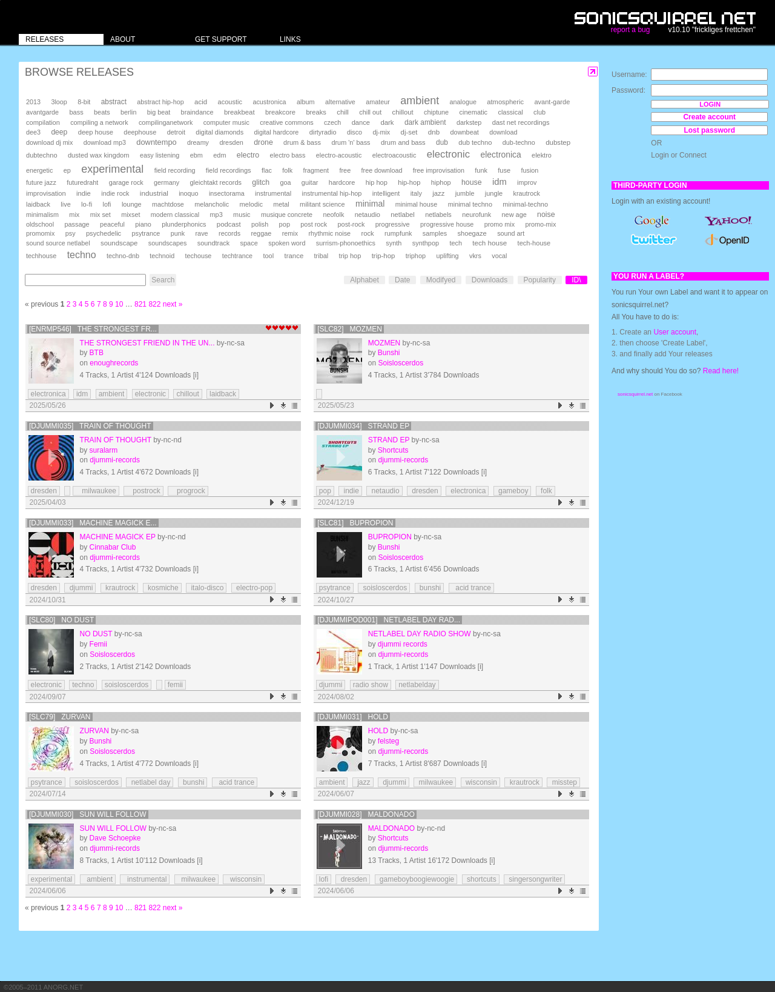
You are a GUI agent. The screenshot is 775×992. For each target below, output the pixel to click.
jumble (465, 193)
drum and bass (403, 142)
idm (499, 182)
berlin (128, 112)
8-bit (84, 101)
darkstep (469, 122)
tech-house (534, 243)
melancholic (211, 204)
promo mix (499, 224)
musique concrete (286, 214)
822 (154, 304)
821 (140, 304)
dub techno (475, 142)
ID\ (576, 280)
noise (546, 214)
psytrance (146, 233)
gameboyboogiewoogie (416, 879)
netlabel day (149, 782)
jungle (494, 193)
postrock (143, 491)
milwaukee (96, 491)
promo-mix (540, 224)
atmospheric (505, 101)
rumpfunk (398, 233)
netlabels (438, 214)
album (306, 101)
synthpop (425, 243)
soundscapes (167, 243)
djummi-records (115, 460)
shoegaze (471, 233)
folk (287, 170)
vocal (499, 255)
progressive (392, 224)
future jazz (41, 182)
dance (361, 122)
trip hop (350, 255)
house (471, 182)
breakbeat (239, 112)
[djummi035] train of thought (90, 426)
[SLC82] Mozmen (349, 329)
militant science (322, 204)
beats (102, 112)
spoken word (286, 243)
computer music (226, 122)
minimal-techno (525, 204)
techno (81, 255)
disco (354, 132)
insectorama (227, 193)
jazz (438, 193)
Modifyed (441, 280)
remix (290, 233)
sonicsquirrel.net (635, 394)
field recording (175, 170)
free (345, 170)
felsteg (388, 741)
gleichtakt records (215, 182)
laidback (38, 204)
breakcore (280, 112)
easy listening (159, 155)
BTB (97, 352)
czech (332, 122)
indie (83, 193)
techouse (198, 255)
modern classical (175, 214)
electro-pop (253, 588)
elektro (542, 155)
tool (268, 255)
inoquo (188, 193)
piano (143, 224)
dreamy (198, 142)
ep (67, 170)
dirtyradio (323, 132)
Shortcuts (393, 450)
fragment (316, 170)
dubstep (558, 142)
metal (281, 204)
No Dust (96, 634)
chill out (370, 112)
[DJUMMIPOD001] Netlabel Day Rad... (388, 620)
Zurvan (94, 731)
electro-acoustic (339, 155)
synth (393, 243)
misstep (563, 782)
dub (442, 142)
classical (510, 112)
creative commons (287, 122)
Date (402, 280)
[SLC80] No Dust (61, 620)
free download (382, 170)
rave (201, 233)
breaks (316, 112)
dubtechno (42, 155)
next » (173, 304)
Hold (378, 731)
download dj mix (49, 142)
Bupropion (390, 537)
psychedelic (103, 233)
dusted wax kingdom (99, 155)
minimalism (42, 214)
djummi (80, 588)
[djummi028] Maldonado (366, 814)
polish (259, 224)
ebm (196, 155)
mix (74, 214)
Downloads (489, 280)
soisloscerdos (384, 588)
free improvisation (438, 170)
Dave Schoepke (115, 838)
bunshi (429, 588)
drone (263, 142)
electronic (448, 154)
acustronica (269, 101)
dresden (231, 142)
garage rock (126, 182)
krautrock (526, 193)
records (229, 233)
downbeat (464, 132)
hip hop (377, 182)
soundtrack (213, 243)
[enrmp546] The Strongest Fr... (93, 329)
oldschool (40, 224)
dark (387, 122)
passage (76, 224)
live (65, 204)
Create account (709, 117)
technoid (162, 255)
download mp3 (105, 142)
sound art (510, 233)
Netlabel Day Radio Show (419, 634)
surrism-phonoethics (345, 243)
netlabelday (416, 685)
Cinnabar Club (113, 547)
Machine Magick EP (118, 537)
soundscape (119, 243)
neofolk (333, 214)
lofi (107, 204)
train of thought (115, 440)
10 (119, 304)
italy (416, 193)
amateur (378, 101)
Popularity (540, 280)
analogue (463, 101)
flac (267, 170)
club (539, 112)
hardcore (342, 182)
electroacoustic (394, 155)
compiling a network (99, 122)
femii (175, 685)
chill (343, 112)
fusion (529, 170)
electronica (501, 154)
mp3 (216, 214)
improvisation (46, 193)
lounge (132, 204)
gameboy (512, 491)
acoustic (230, 101)
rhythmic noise (329, 233)
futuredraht (82, 182)
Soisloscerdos (400, 363)
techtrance (237, 255)
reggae (261, 233)
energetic (39, 170)
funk (481, 170)
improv (526, 182)
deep (59, 132)
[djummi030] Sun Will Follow (88, 814)
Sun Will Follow (113, 828)
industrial (154, 193)
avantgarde (42, 112)
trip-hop (383, 255)
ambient (419, 101)
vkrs (475, 255)
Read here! (721, 371)
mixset (130, 214)
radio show (370, 685)
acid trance (471, 588)
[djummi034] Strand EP (363, 426)
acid (200, 101)
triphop (416, 255)
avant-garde (552, 101)
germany (166, 182)
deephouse (140, 132)
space (248, 243)
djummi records (402, 644)
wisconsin (480, 782)
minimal (369, 203)
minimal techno (470, 204)
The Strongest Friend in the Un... (147, 343)
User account (674, 332)
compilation (43, 122)
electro (248, 155)
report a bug (630, 29)
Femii (98, 644)
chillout (403, 112)
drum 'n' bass (350, 142)
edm (219, 155)
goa (285, 182)
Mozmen (384, 343)
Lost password (709, 130)
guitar (310, 182)
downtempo (156, 142)
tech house (489, 243)
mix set (100, 214)
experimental (112, 169)
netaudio (367, 214)
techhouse (41, 255)
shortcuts (480, 879)
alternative (340, 101)
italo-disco (206, 588)
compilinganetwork (166, 122)
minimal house (416, 204)
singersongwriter (534, 879)
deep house (95, 132)
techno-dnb (123, 255)
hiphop (441, 182)
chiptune (436, 112)
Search (162, 280)
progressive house (446, 224)
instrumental (273, 193)
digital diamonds (219, 132)
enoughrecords (114, 363)
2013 (33, 101)
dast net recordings (521, 122)
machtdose (168, 204)
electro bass (288, 155)
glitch (260, 182)
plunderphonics (184, 224)
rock (367, 233)
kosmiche (162, 588)
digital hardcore (276, 132)
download (503, 132)
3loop (59, 101)
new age (514, 214)
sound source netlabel (58, 243)
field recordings (228, 170)
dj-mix (381, 132)
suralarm (104, 450)
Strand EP (388, 440)
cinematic (474, 112)
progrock (188, 491)
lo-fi (86, 204)
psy (70, 233)
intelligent (386, 193)
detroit (176, 132)
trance (294, 255)
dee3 (33, 132)
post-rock (351, 224)
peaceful (112, 224)
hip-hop (409, 182)
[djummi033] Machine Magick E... (93, 523)
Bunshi (389, 352)
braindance (197, 112)
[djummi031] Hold (352, 717)
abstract (114, 102)
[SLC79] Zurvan (60, 717)
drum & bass (302, 142)
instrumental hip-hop (332, 193)
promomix (40, 233)
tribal (321, 255)
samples (435, 233)
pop (284, 224)
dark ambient (425, 122)
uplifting (447, 255)
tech (455, 243)
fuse (504, 170)
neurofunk (476, 214)
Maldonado (391, 828)
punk (178, 233)
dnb (434, 132)
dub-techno (519, 142)
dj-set (409, 132)
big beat (158, 112)
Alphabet (364, 280)
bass (76, 112)
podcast (229, 224)
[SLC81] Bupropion (355, 523)
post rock (313, 224)
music (241, 214)
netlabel (402, 214)
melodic (251, 204)
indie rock (115, 193)
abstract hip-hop (160, 101)
